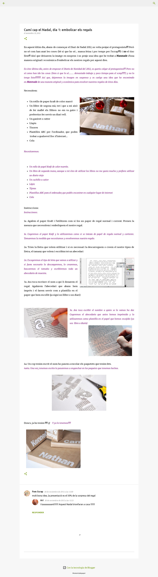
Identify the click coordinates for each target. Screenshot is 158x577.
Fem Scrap (37, 491)
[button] (25, 39)
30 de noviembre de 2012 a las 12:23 (59, 500)
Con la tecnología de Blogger (79, 567)
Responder (38, 512)
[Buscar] (11, 3)
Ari (42, 500)
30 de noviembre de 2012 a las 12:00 (58, 492)
